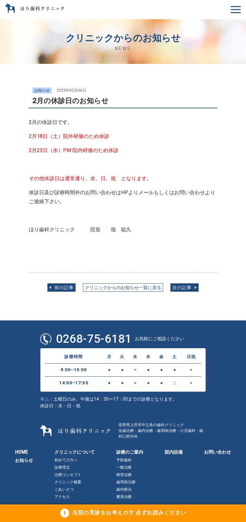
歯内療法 (124, 489)
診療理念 (62, 467)
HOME (21, 452)
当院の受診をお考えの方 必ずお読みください (129, 513)
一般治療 (124, 467)
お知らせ (24, 460)
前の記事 (61, 287)
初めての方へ (66, 460)
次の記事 (184, 287)
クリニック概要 (67, 482)
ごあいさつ (64, 489)
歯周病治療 (125, 482)
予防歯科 (124, 460)
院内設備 (174, 452)
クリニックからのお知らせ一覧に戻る (123, 287)
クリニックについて (74, 452)
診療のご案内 (129, 452)
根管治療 (124, 474)
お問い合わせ (217, 452)
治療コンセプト (67, 474)
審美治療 (124, 497)
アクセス (62, 497)
